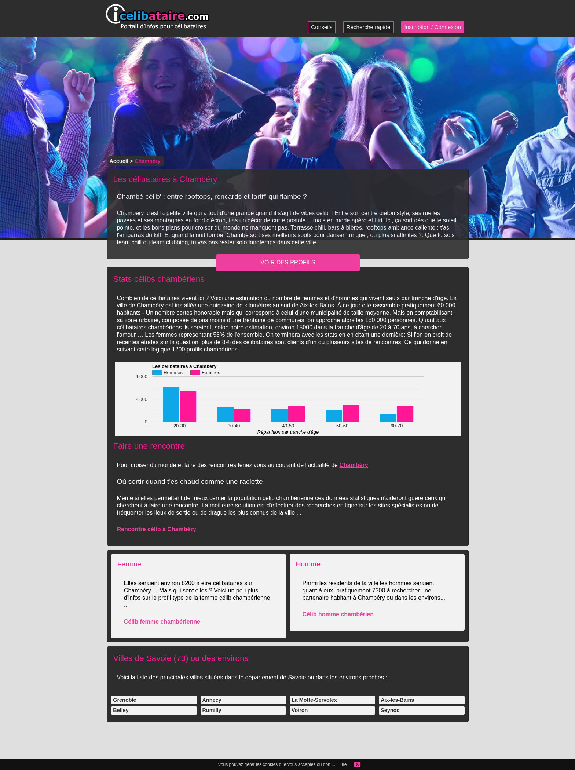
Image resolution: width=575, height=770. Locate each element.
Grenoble (124, 700)
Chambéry (353, 465)
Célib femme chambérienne (162, 621)
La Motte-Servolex (314, 700)
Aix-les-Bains (397, 700)
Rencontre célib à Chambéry (156, 529)
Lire (343, 764)
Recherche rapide (369, 27)
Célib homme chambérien (338, 614)
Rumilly (211, 710)
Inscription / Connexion (432, 27)
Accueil (118, 161)
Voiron (300, 710)
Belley (120, 710)
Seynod (390, 710)
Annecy (211, 700)
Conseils (321, 27)
